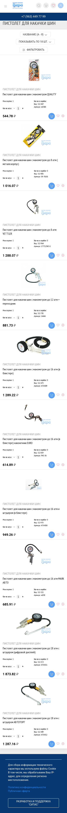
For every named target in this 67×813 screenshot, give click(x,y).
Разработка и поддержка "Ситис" (33, 803)
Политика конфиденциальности (27, 787)
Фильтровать (33, 49)
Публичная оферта (19, 791)
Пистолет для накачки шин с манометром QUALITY (29, 94)
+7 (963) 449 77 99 (33, 16)
